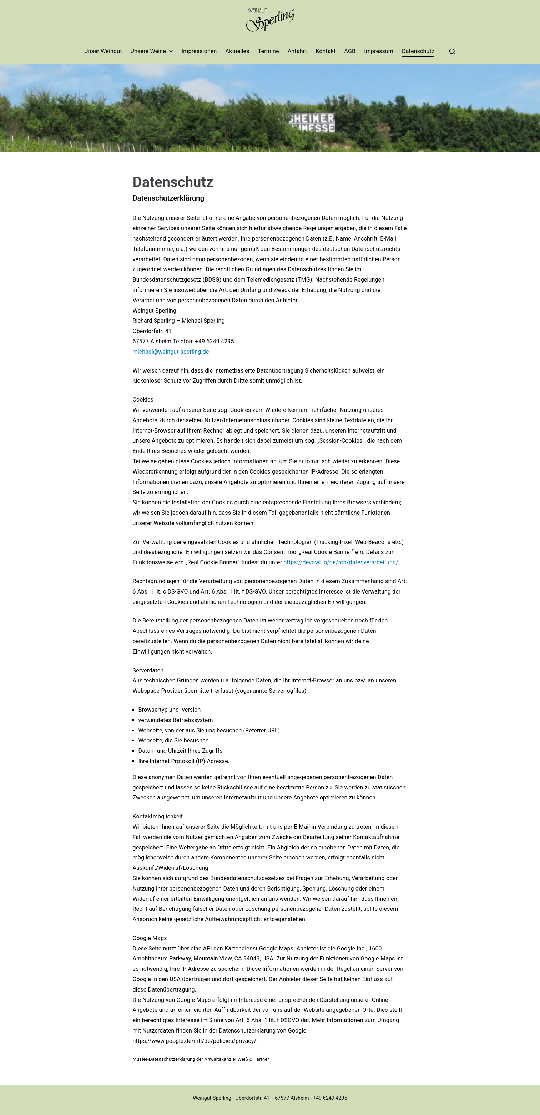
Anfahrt (297, 51)
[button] (169, 51)
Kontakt (325, 51)
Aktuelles (237, 51)
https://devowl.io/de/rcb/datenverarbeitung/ (340, 562)
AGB (349, 51)
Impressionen (199, 51)
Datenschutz (418, 51)
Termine (268, 51)
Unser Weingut (103, 51)
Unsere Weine (152, 51)
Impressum (378, 51)
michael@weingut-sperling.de (171, 351)
